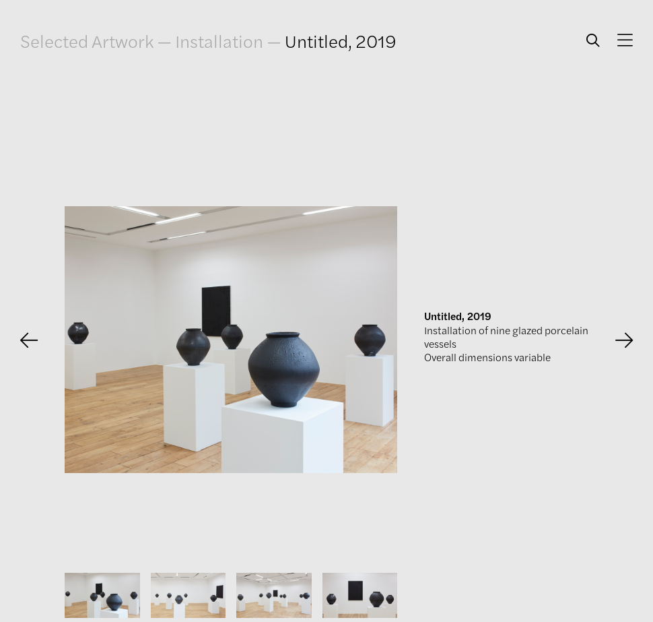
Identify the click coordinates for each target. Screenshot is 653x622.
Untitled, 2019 (341, 40)
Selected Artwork (86, 40)
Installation (219, 40)
